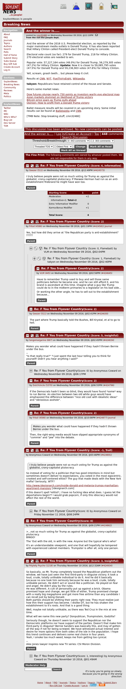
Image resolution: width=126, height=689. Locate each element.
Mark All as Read (101, 146)
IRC (5, 111)
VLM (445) (45, 273)
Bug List (8, 120)
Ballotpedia (63, 110)
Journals (8, 40)
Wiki (6, 114)
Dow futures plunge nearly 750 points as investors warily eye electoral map (73, 94)
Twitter (7, 108)
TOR (6, 126)
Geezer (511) (36, 170)
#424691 (106, 455)
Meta (6, 93)
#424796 (108, 385)
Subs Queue (10, 61)
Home (40, 682)
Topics (7, 43)
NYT (49, 78)
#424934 (107, 565)
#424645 (106, 273)
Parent (31, 188)
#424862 (106, 525)
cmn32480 (42, 35)
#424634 (108, 340)
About (7, 34)
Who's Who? (10, 117)
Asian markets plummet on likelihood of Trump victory (60, 97)
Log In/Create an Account (74, 134)
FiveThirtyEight (62, 78)
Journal (108, 226)
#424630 (102, 313)
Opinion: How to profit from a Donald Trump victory (58, 102)
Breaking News (17, 24)
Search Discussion (75, 137)
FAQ (6, 37)
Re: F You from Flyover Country (65, 165)
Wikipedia (79, 78)
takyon (51, 261)
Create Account (12, 67)
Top (96, 134)
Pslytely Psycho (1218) (41, 565)
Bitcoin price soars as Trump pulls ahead (51, 100)
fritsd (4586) (35, 226)
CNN (42, 78)
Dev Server (9, 123)
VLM (46, 251)
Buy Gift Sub (10, 64)
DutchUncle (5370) (42, 385)
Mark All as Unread (73, 150)
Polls (6, 52)
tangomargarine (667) (40, 340)
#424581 (98, 226)
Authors (8, 46)
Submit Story (11, 58)
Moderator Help (35, 665)
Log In (7, 70)
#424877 (102, 418)
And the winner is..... (42, 30)
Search (7, 49)
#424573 (99, 170)
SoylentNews (12, 10)
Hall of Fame (10, 55)
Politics (7, 96)
